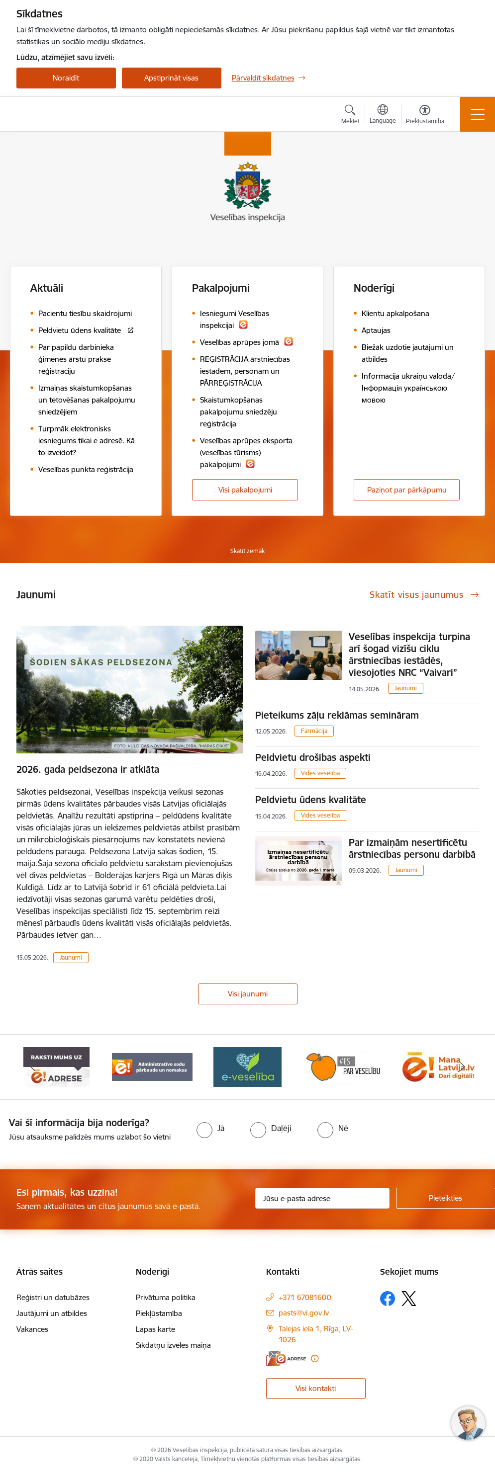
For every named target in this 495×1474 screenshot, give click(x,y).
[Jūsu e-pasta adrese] (322, 1198)
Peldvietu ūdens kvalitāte (310, 800)
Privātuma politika (166, 1297)
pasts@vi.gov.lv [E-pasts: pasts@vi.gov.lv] (304, 1312)
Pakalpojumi (221, 288)
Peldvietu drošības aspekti (313, 757)
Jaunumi (71, 957)
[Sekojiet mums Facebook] (387, 1298)
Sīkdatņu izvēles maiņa (173, 1345)
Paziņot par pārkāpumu (407, 489)
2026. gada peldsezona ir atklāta (87, 769)
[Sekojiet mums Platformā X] (408, 1298)
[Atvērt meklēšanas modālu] (350, 116)
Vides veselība (320, 773)
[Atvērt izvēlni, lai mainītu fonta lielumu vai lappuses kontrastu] (425, 116)
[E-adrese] (286, 1358)
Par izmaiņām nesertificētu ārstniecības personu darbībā (412, 848)
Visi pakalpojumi (245, 489)
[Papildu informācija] (314, 1358)
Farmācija (314, 731)
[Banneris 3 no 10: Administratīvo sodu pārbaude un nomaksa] (152, 1066)
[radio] (210, 1128)
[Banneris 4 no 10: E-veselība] (247, 1066)
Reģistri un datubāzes (53, 1297)
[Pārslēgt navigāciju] (477, 114)
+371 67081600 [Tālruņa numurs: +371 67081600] (305, 1297)
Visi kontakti (316, 1388)
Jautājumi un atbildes (51, 1313)
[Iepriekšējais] (33, 1067)
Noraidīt (66, 77)
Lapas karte (155, 1329)
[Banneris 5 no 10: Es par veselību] (343, 1066)
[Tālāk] (463, 1067)
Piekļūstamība (159, 1313)
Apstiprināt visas (171, 77)
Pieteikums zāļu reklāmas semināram (337, 715)
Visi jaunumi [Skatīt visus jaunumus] (248, 993)
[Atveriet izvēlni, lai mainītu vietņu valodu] (383, 115)
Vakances (32, 1329)
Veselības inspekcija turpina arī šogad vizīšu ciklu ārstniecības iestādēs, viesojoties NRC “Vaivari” (409, 654)
